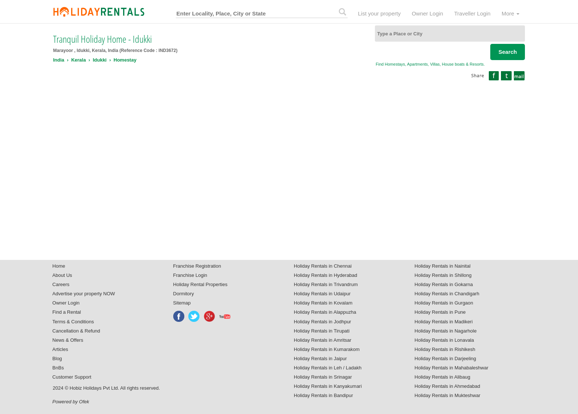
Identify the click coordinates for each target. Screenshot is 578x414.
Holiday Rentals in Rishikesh (445, 349)
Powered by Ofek (70, 401)
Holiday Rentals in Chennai (323, 266)
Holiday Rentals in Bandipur (323, 395)
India (58, 60)
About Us (62, 275)
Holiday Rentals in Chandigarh (447, 293)
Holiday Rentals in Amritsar (322, 340)
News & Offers (67, 340)
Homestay (125, 60)
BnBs (58, 367)
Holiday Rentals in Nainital (443, 266)
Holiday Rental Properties (200, 284)
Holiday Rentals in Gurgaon (444, 303)
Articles (60, 349)
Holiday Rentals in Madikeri (444, 321)
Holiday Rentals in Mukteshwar (447, 395)
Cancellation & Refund (76, 331)
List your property (379, 13)
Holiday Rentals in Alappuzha (325, 312)
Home (58, 266)
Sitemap (182, 303)
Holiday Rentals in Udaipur (322, 293)
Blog (57, 358)
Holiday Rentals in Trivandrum (326, 284)
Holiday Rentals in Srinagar (323, 377)
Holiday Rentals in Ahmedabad (447, 386)
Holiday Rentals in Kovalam (323, 303)
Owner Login (427, 13)
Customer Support (71, 377)
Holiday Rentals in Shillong (443, 275)
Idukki (100, 60)
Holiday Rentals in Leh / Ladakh (328, 367)
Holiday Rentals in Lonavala (444, 340)
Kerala (78, 60)
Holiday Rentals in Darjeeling (445, 358)
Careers (60, 284)
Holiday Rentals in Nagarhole (446, 331)
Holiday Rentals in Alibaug (442, 377)
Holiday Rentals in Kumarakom (326, 349)
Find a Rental (66, 312)
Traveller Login (472, 13)
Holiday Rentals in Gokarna (444, 284)
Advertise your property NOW (83, 293)
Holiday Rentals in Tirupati (321, 331)
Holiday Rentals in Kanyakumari (328, 386)
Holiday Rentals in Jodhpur (322, 321)
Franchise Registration (197, 266)
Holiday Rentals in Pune (440, 312)
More (510, 13)
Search (507, 52)
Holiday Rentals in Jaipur (320, 358)
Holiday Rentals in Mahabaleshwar (451, 367)
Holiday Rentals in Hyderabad (325, 275)
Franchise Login (190, 275)
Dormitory (183, 293)
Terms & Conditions (73, 321)
